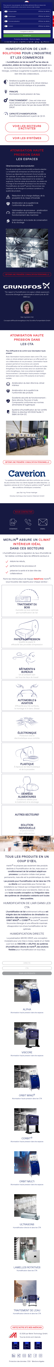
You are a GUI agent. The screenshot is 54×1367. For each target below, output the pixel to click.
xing (19, 1355)
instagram (40, 1355)
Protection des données (17, 1361)
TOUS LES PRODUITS (27, 973)
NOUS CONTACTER (19, 512)
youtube (24, 1355)
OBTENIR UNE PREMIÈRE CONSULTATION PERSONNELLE (27, 274)
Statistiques (12, 16)
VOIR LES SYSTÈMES (27, 138)
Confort (10, 26)
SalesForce (38, 579)
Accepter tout (27, 36)
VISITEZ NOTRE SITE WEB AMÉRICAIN (27, 1328)
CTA (27, 968)
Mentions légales (37, 1361)
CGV (29, 1361)
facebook (35, 1355)
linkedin (13, 1355)
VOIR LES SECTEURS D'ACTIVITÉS (27, 127)
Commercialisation (14, 21)
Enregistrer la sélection (27, 32)
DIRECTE (26, 963)
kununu (29, 1355)
